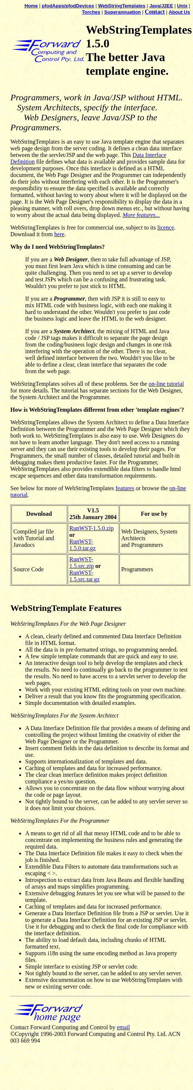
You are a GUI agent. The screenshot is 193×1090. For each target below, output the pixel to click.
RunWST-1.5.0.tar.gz (83, 544)
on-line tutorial (166, 384)
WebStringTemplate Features (66, 608)
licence (165, 227)
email (123, 1027)
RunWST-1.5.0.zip (92, 528)
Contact (155, 12)
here (59, 234)
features (124, 488)
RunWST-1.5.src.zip (82, 562)
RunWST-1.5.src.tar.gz (85, 575)
